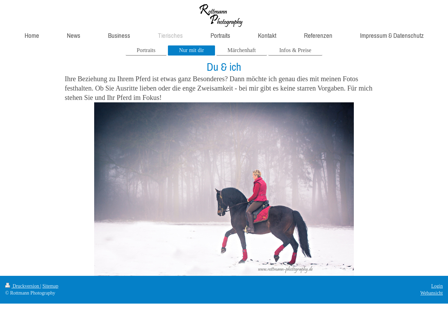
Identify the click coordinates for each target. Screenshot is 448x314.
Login (437, 286)
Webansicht (431, 293)
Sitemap (51, 286)
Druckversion (22, 286)
